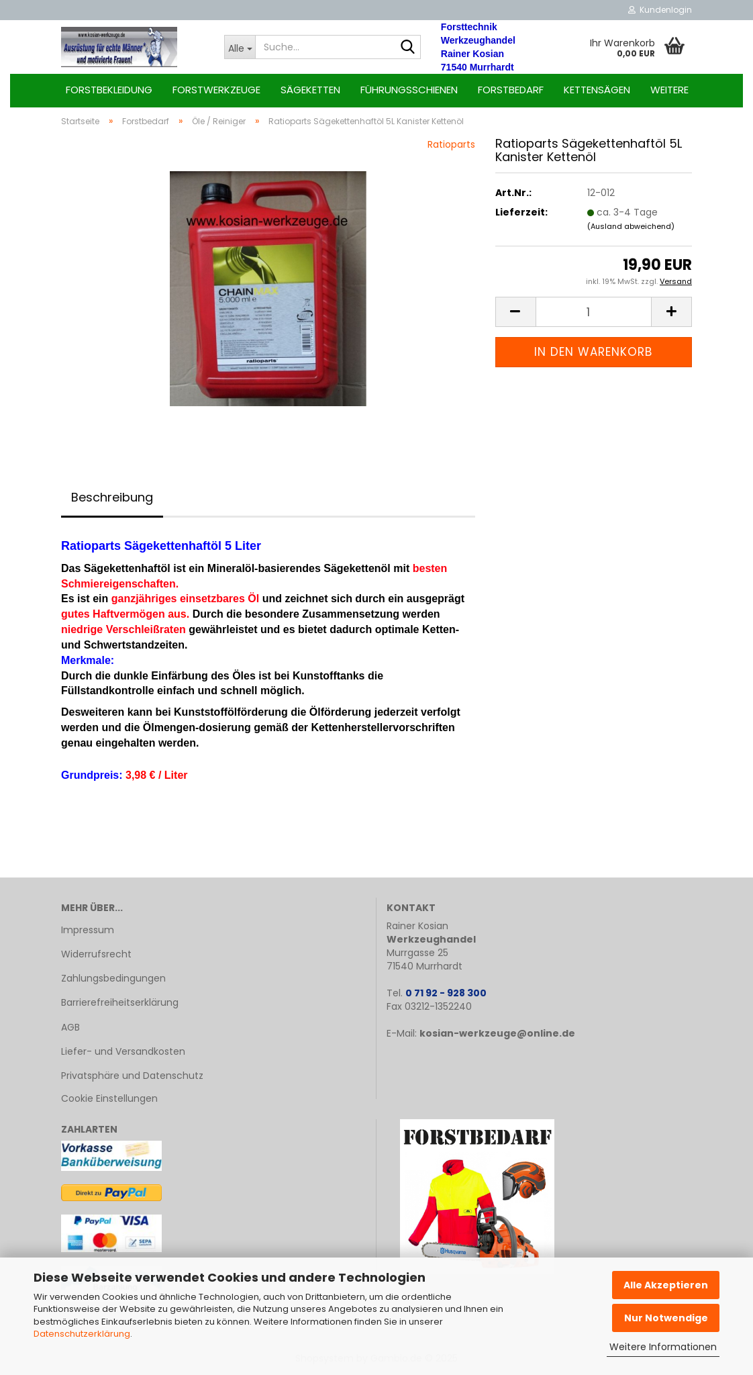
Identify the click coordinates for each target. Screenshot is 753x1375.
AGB (70, 1027)
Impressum (87, 930)
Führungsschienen (409, 90)
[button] (515, 312)
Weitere (669, 90)
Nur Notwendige (666, 1318)
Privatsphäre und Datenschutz (132, 1075)
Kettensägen (597, 90)
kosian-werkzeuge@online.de (497, 1033)
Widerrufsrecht (96, 954)
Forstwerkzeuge (216, 90)
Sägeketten (310, 90)
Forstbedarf (511, 90)
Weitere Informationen (663, 1347)
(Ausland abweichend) (630, 226)
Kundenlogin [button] (660, 9)
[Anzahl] (594, 312)
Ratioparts (451, 144)
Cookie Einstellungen (109, 1098)
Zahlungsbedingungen (113, 978)
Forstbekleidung (109, 90)
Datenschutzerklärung (82, 1333)
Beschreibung (112, 497)
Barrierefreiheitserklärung (120, 1002)
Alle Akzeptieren (665, 1285)
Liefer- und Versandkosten (123, 1051)
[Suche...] (239, 47)
